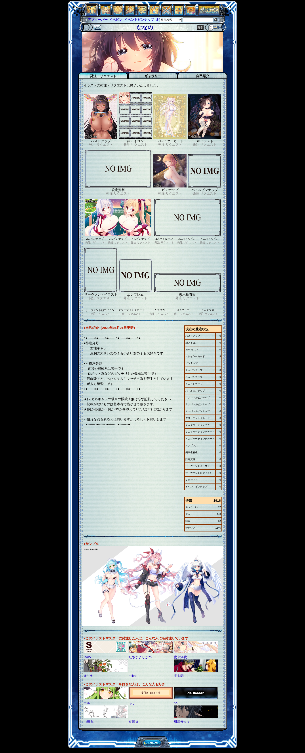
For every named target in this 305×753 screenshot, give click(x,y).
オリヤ (88, 676)
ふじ (132, 703)
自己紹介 (202, 76)
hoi (176, 703)
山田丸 (88, 722)
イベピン (115, 19)
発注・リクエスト (103, 76)
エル (87, 703)
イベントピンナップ (139, 19)
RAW (87, 657)
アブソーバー (98, 19)
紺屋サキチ (182, 722)
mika (132, 676)
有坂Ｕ (134, 722)
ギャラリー (153, 76)
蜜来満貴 (180, 657)
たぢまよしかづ (140, 657)
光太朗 (179, 676)
